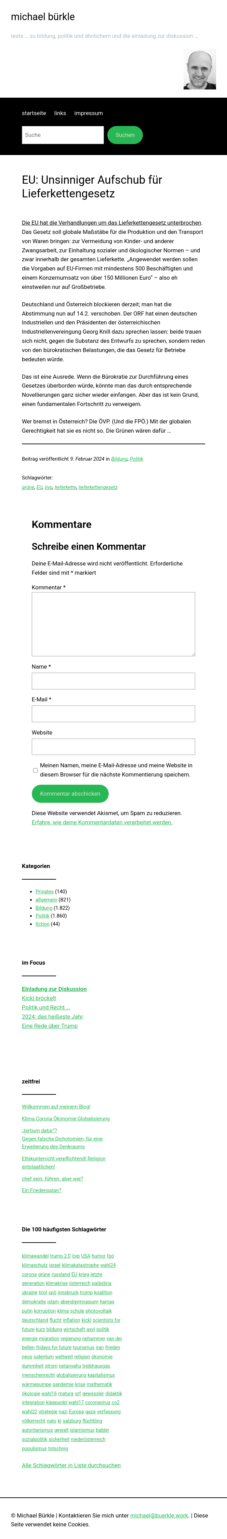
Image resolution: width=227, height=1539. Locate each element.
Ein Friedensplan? (41, 1190)
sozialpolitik (34, 1439)
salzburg (72, 1421)
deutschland (35, 1320)
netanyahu (70, 1366)
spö (52, 1292)
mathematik (99, 1384)
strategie (48, 1411)
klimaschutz (35, 1265)
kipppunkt (56, 1402)
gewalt (61, 1430)
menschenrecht (38, 1375)
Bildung (119, 459)
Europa (76, 1411)
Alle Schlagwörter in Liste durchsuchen (71, 1465)
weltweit (64, 1356)
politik (102, 1329)
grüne (28, 487)
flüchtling (92, 1421)
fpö (110, 1256)
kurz (40, 1329)
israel (55, 1265)
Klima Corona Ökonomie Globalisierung (66, 1119)
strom (51, 1366)
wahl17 (76, 1402)
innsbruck (68, 1292)
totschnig (58, 1448)
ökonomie (101, 1356)
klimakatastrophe (80, 1265)
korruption (45, 1311)
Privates (45, 892)
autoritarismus (37, 1430)
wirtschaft (74, 1329)
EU (39, 487)
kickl (86, 1320)
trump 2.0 (60, 1256)
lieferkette (65, 487)
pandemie (63, 1384)
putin (27, 1311)
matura (66, 1393)
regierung (71, 1338)
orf (78, 1393)
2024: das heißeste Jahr (52, 1016)
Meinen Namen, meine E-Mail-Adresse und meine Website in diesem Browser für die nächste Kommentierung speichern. (116, 770)
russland (61, 1274)
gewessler (93, 1393)
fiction (43, 924)
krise (80, 1384)
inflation (71, 1320)
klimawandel (35, 1256)
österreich (79, 1283)
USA (86, 1256)
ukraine (29, 1292)
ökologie (31, 1393)
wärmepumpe (36, 1384)
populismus (34, 1448)
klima (63, 1311)
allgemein (46, 900)
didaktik (113, 1393)
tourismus (83, 1347)
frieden (112, 1347)
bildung (54, 1329)
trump (86, 1292)
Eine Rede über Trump (50, 1025)
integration (33, 1402)
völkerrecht (33, 1421)
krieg (84, 1274)
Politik (137, 459)
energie (30, 1338)
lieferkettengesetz (98, 487)
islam (53, 1301)
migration (49, 1338)
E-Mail (41, 699)
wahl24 (108, 1265)
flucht (56, 1320)
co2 (116, 1402)
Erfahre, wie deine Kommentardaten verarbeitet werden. (102, 822)
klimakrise (57, 1283)
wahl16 (49, 1393)
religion (82, 1356)
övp (49, 487)
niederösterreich (88, 1439)
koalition (103, 1292)
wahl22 (29, 1411)
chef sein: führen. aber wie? (52, 1179)
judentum (44, 1356)
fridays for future (53, 1347)
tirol (43, 1292)
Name (41, 666)
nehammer (93, 1338)
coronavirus (97, 1402)
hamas (107, 1301)
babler (102, 1430)
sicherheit (59, 1439)
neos (27, 1356)
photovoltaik (98, 1311)
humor (98, 1256)
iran (100, 1347)
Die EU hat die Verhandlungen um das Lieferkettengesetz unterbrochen (111, 222)
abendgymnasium (79, 1301)
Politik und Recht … (46, 1007)
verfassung (109, 1411)
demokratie (34, 1301)
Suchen (125, 134)
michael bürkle (43, 17)
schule (77, 1311)
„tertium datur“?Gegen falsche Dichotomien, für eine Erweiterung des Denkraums (62, 1139)
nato (51, 1421)
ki (60, 1421)
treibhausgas (96, 1366)
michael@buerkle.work (159, 1515)
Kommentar (49, 587)
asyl (90, 1329)
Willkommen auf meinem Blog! (56, 1107)
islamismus (82, 1430)
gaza (90, 1411)
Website (42, 732)
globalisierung (71, 1375)
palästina (101, 1283)
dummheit (32, 1366)
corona (29, 1274)
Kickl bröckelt (39, 998)
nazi (63, 1411)
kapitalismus (101, 1375)
